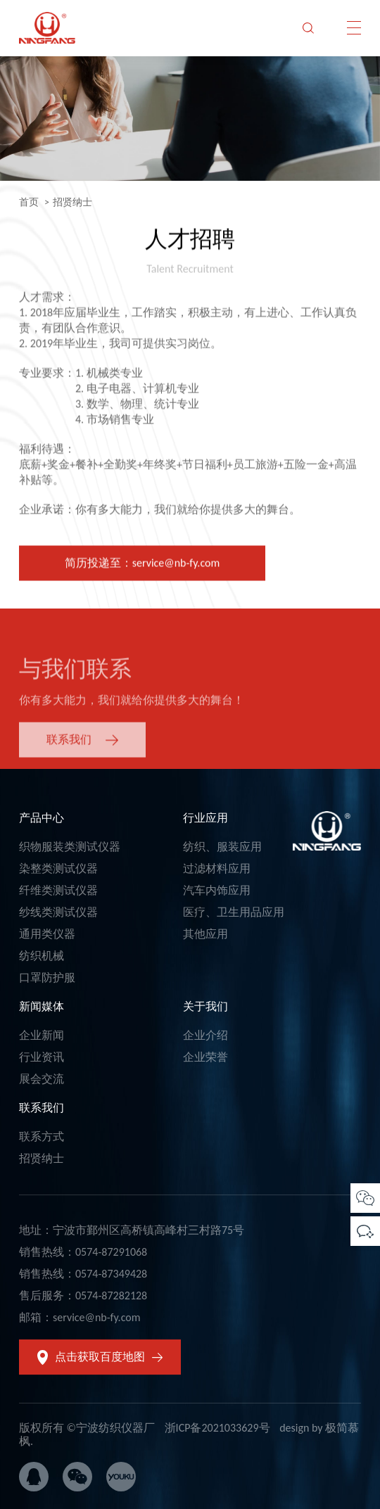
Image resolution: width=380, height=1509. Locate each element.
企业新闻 (41, 1035)
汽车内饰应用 (217, 890)
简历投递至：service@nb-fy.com (142, 565)
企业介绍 (205, 1035)
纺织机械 (41, 955)
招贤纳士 (41, 1158)
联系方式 (41, 1136)
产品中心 (41, 817)
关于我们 (205, 1006)
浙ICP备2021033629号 (217, 1427)
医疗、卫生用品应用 (233, 912)
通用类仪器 (47, 934)
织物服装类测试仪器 (69, 846)
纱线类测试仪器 (58, 912)
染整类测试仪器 (58, 868)
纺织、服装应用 (222, 846)
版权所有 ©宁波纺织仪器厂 (87, 1427)
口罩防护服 (47, 977)
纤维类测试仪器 (58, 890)
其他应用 (205, 934)
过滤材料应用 (217, 868)
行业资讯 (41, 1057)
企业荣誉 (205, 1057)
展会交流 (41, 1078)
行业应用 (205, 817)
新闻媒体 (41, 1006)
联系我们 (41, 1107)
